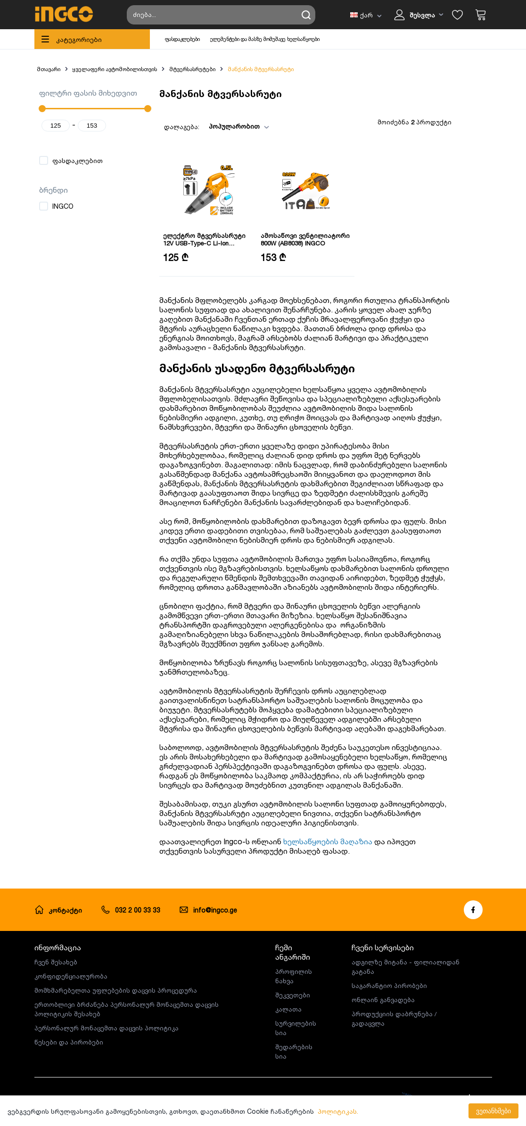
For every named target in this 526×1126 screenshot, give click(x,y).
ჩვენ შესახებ (55, 962)
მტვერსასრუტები (192, 69)
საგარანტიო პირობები (389, 985)
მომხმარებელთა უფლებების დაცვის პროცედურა (115, 990)
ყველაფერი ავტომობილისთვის (114, 69)
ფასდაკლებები (182, 39)
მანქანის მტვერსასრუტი (261, 69)
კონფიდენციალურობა (70, 976)
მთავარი (48, 69)
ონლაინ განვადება (383, 1000)
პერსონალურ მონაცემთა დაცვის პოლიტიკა (106, 1028)
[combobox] (251, 126)
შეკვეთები (292, 995)
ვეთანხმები (493, 1111)
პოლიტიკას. (338, 1111)
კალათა (288, 1009)
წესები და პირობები (68, 1042)
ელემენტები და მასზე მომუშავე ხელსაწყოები (265, 39)
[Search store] (221, 14)
